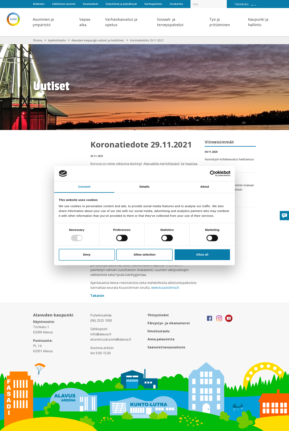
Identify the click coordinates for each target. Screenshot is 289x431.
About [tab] (204, 186)
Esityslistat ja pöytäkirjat (121, 4)
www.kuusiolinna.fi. (165, 287)
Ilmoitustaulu (159, 331)
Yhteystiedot (158, 315)
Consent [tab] (84, 186)
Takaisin (97, 295)
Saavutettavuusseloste (166, 347)
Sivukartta (176, 4)
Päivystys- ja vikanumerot (169, 323)
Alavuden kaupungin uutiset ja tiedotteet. (97, 40)
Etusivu (37, 40)
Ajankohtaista (57, 40)
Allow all (202, 254)
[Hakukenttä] (208, 4)
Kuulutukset (90, 4)
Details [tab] (144, 186)
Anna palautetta (161, 339)
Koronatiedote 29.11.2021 (147, 40)
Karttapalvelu (153, 4)
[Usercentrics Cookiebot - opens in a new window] (212, 173)
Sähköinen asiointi (63, 4)
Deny (87, 254)
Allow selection (144, 254)
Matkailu (38, 4)
